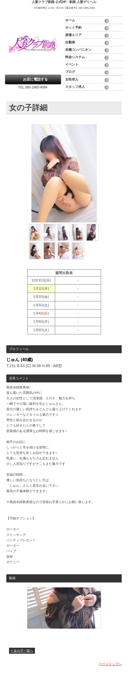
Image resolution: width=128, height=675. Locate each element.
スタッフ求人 (75, 87)
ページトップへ (110, 664)
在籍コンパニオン (78, 50)
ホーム (70, 20)
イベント (71, 64)
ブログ (70, 72)
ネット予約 (73, 27)
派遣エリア (73, 35)
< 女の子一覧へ (22, 651)
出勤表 (70, 42)
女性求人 (71, 79)
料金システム (75, 57)
